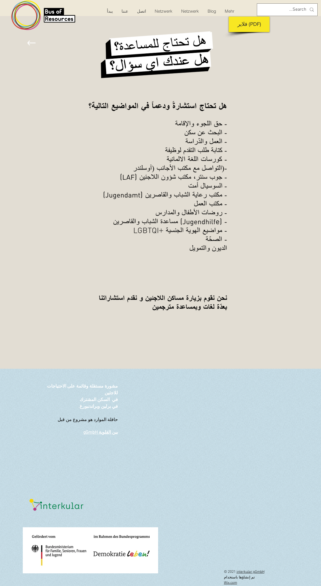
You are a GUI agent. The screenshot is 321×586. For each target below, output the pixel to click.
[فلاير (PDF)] (249, 24)
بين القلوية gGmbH (100, 432)
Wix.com (230, 583)
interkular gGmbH (250, 572)
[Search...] (288, 10)
